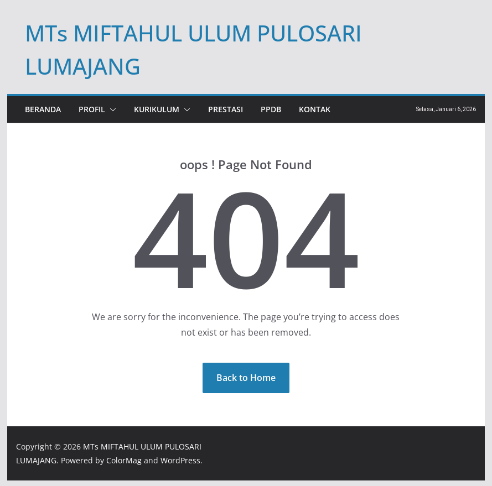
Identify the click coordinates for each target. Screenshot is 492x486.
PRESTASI (225, 109)
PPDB (271, 109)
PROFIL (92, 109)
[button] (110, 109)
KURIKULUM (156, 109)
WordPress (180, 460)
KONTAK (314, 109)
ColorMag (124, 460)
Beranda (43, 109)
